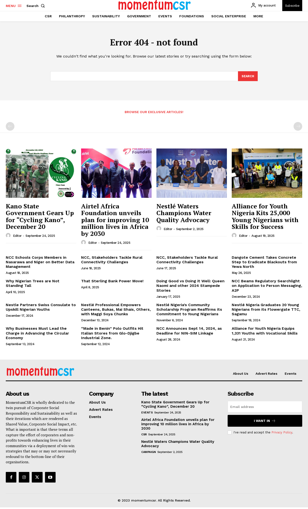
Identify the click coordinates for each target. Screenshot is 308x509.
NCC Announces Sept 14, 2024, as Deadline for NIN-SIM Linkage (189, 332)
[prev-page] (10, 128)
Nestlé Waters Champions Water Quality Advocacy (183, 215)
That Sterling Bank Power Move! (112, 282)
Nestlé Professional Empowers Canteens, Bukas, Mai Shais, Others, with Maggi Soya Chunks (116, 311)
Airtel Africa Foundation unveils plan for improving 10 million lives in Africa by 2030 (115, 221)
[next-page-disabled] (298, 128)
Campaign (148, 453)
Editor (17, 237)
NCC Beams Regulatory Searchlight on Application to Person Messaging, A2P (267, 287)
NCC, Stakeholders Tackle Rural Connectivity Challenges (111, 261)
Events (147, 414)
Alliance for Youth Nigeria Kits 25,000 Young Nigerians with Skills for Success (265, 218)
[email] (265, 408)
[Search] (247, 78)
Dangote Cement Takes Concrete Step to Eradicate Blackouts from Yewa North (264, 264)
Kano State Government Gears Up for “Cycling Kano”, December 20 (40, 218)
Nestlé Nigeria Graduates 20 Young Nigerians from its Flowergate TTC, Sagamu (266, 311)
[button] (36, 6)
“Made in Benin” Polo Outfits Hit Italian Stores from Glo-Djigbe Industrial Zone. (112, 334)
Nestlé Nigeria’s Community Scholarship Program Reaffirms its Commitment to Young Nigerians (189, 311)
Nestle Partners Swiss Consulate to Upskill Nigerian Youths (41, 308)
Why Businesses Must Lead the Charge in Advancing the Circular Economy (37, 334)
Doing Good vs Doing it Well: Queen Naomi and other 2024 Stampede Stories (190, 287)
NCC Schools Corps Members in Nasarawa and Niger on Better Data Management (40, 264)
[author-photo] (9, 237)
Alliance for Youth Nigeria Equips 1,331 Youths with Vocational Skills (265, 332)
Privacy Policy (281, 434)
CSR (144, 436)
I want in (265, 422)
